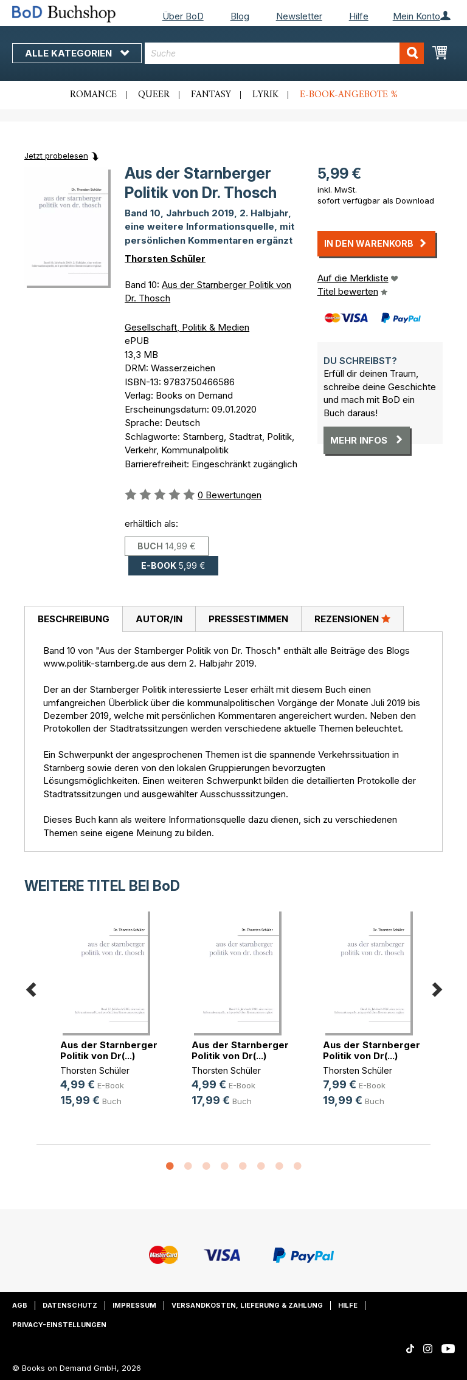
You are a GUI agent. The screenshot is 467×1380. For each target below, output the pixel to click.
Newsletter (299, 16)
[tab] (73, 619)
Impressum (134, 1305)
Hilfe (358, 16)
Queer (154, 94)
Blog (239, 16)
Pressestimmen (248, 619)
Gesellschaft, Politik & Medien (187, 327)
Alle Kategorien (77, 53)
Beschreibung (73, 619)
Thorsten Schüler (165, 258)
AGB (19, 1305)
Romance (93, 94)
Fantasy (211, 94)
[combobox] (284, 53)
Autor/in (159, 619)
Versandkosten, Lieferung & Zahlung (247, 1305)
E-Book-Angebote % (349, 94)
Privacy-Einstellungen (59, 1324)
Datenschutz (70, 1305)
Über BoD (183, 16)
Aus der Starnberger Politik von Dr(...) (108, 1050)
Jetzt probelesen (56, 155)
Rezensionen (352, 618)
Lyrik (265, 94)
